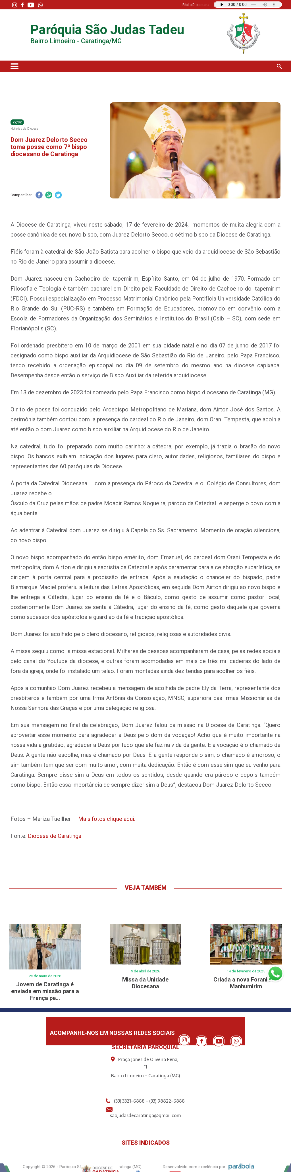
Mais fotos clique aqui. (106, 818)
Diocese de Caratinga (54, 836)
